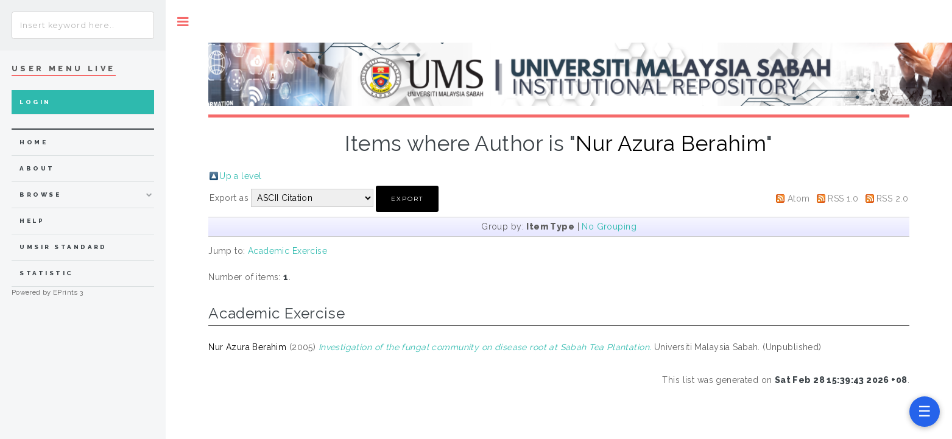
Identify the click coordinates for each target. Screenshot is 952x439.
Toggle (183, 21)
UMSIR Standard (63, 247)
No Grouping (609, 226)
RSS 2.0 (892, 198)
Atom (799, 198)
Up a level (240, 176)
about (36, 168)
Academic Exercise (287, 251)
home (33, 142)
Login (35, 102)
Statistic (46, 273)
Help (31, 220)
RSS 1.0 (843, 198)
